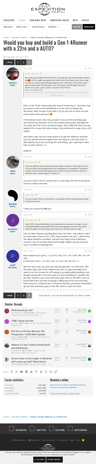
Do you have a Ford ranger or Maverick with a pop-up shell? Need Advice (31, 360)
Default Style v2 (19, 440)
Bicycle (85, 20)
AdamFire (73, 387)
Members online (59, 379)
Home (78, 440)
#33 (89, 189)
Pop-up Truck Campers (38, 364)
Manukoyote (55, 385)
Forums (22, 20)
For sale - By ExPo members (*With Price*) (31, 324)
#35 (89, 251)
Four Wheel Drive (38, 20)
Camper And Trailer (59, 20)
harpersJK (81, 385)
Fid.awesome (63, 387)
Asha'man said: (31, 162)
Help (72, 440)
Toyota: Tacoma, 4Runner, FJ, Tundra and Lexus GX (31, 338)
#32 (89, 157)
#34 (89, 215)
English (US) (34, 440)
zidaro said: (30, 195)
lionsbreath (10, 57)
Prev (10, 62)
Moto (75, 20)
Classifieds (8, 20)
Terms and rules (48, 440)
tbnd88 (42, 393)
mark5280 (73, 385)
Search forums (38, 26)
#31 (89, 68)
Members (52, 26)
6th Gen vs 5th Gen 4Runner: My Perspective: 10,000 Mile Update (28, 333)
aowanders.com (17, 313)
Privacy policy (62, 440)
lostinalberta (16, 350)
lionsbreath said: (32, 73)
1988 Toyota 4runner (22, 320)
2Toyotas (82, 360)
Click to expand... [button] (57, 95)
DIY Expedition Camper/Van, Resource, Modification (29, 314)
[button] (28, 27)
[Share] (85, 68)
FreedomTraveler (79, 312)
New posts (8, 26)
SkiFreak (53, 387)
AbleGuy (14, 364)
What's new (21, 26)
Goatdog (64, 385)
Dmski (84, 346)
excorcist (14, 323)
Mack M (14, 337)
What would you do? (22, 310)
